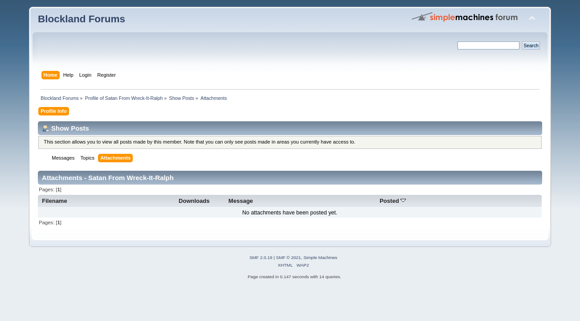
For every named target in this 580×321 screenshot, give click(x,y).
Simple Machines (320, 257)
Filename (54, 201)
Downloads (194, 201)
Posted (393, 201)
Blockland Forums (81, 19)
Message (241, 201)
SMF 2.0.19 (261, 257)
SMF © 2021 (288, 257)
